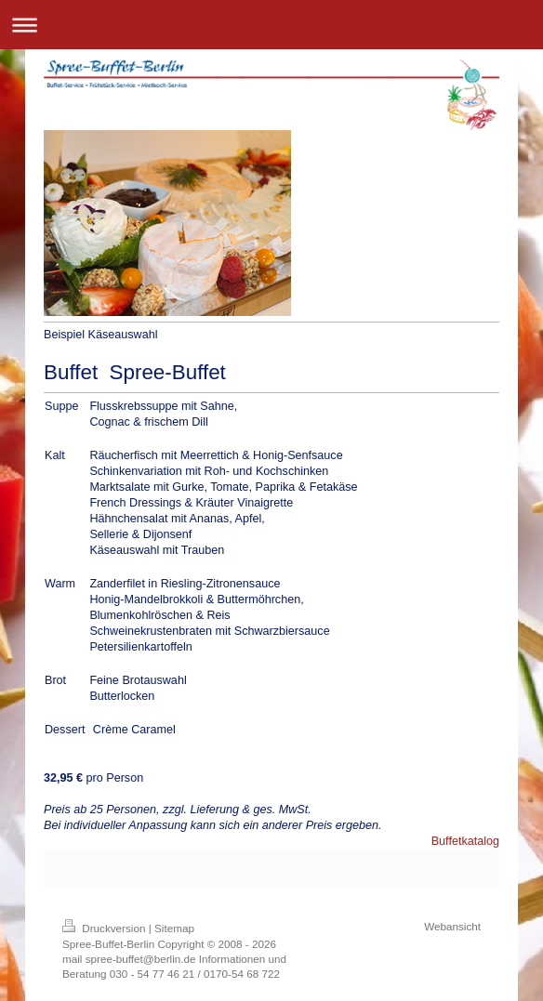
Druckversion (105, 928)
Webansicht (452, 926)
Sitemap (174, 928)
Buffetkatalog (465, 841)
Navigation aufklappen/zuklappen (271, 25)
